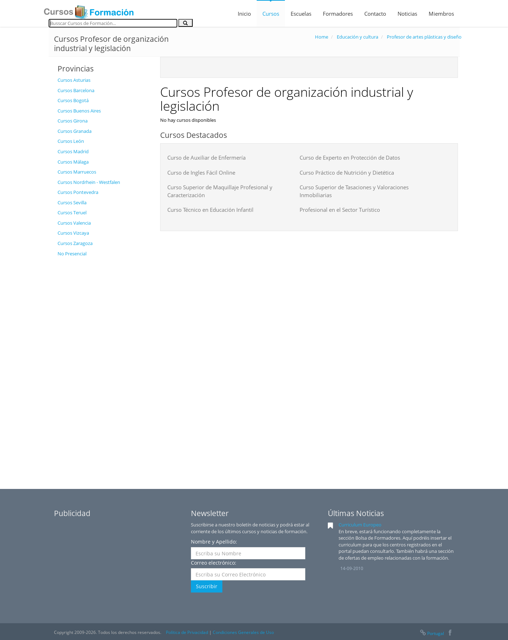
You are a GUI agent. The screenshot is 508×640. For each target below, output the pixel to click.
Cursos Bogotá (73, 100)
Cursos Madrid (73, 151)
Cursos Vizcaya (73, 233)
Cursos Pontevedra (78, 192)
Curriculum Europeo (360, 524)
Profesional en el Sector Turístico (340, 209)
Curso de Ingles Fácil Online (201, 172)
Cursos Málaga (73, 162)
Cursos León (71, 141)
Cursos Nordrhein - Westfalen (89, 182)
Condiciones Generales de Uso (243, 632)
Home (321, 37)
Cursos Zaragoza (75, 243)
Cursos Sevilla (72, 202)
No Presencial (72, 253)
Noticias (407, 13)
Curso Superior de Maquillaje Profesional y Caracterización (219, 191)
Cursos (270, 13)
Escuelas (301, 13)
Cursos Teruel (72, 212)
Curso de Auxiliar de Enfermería (206, 157)
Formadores (338, 13)
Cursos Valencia (74, 223)
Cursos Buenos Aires (79, 111)
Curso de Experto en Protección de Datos (350, 157)
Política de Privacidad (187, 632)
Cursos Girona (73, 121)
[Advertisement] (103, 367)
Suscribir (206, 586)
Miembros (441, 13)
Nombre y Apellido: (214, 541)
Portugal (431, 633)
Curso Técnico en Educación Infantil (210, 209)
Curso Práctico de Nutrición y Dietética (347, 172)
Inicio (244, 13)
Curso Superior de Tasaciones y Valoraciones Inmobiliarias (354, 191)
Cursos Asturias (74, 80)
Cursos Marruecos (77, 172)
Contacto (375, 13)
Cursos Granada (75, 131)
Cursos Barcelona (76, 90)
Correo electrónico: (213, 562)
